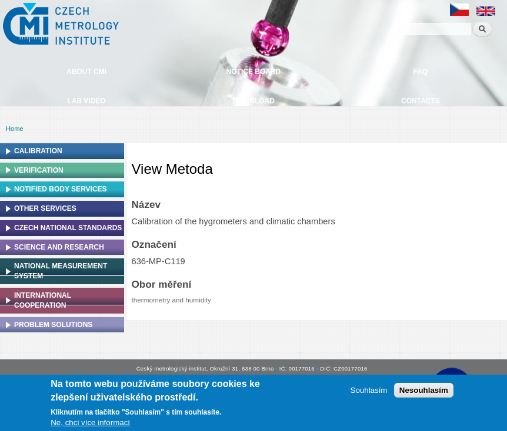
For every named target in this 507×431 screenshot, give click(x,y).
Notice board (253, 72)
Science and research (59, 247)
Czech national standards (68, 228)
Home (15, 128)
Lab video (86, 101)
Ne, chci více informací (90, 422)
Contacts (420, 101)
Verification (39, 170)
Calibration (38, 151)
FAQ (420, 72)
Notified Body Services (60, 189)
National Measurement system (60, 271)
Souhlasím (369, 390)
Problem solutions (53, 325)
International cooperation (42, 300)
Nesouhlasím (423, 390)
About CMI (86, 72)
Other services (45, 208)
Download (253, 101)
